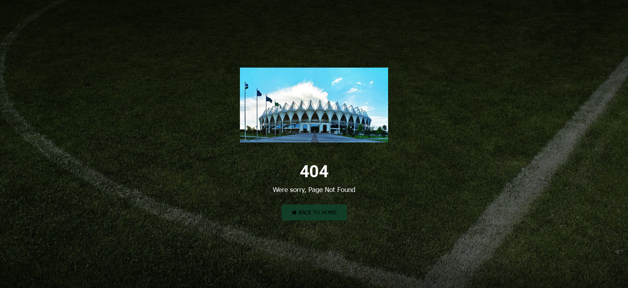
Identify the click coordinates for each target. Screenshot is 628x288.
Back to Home (314, 212)
